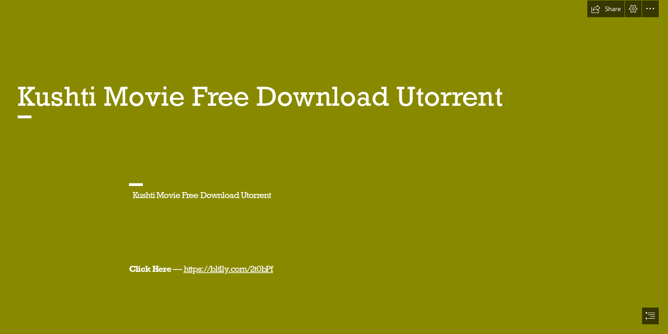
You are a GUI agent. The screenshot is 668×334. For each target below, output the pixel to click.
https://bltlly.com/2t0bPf (228, 268)
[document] (334, 167)
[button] (605, 8)
